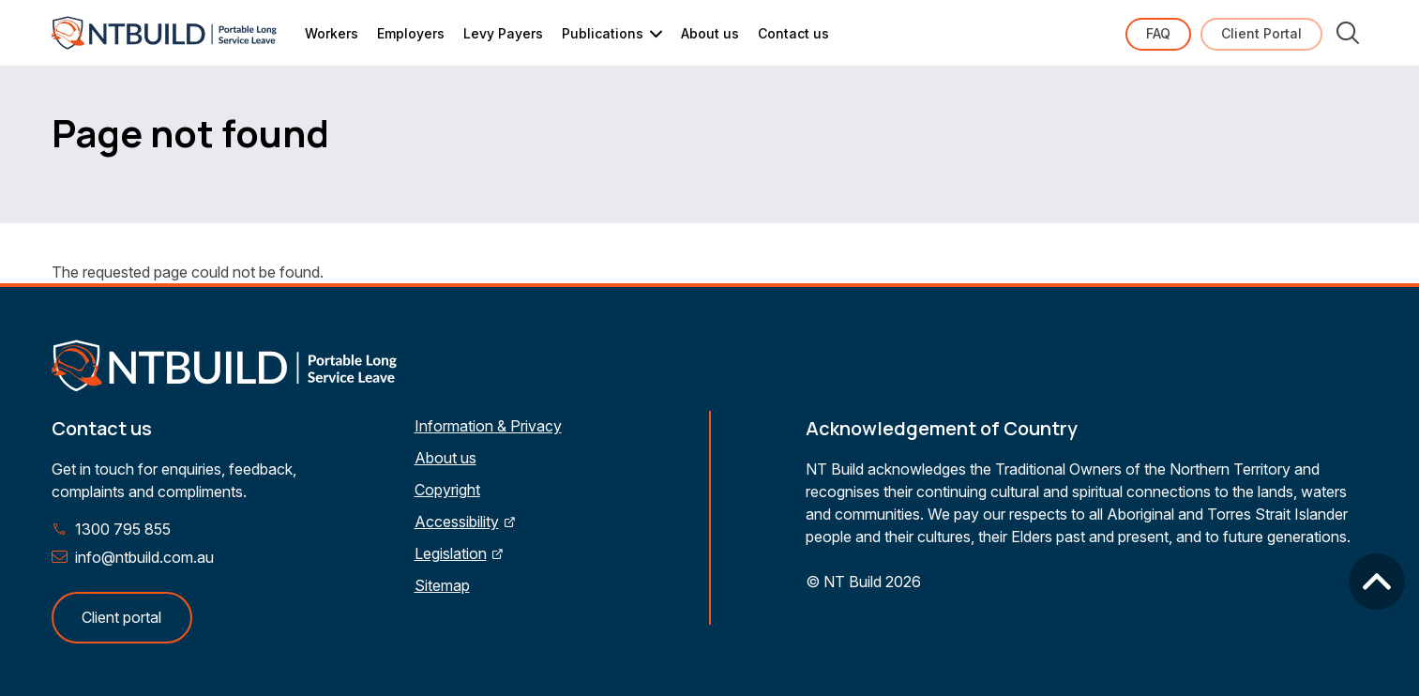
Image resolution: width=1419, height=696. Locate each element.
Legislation (451, 553)
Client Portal (1261, 33)
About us (710, 33)
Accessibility (457, 521)
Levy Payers (503, 33)
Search (1347, 32)
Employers (411, 33)
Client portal (121, 617)
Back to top (1377, 581)
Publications (602, 33)
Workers (331, 33)
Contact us (793, 33)
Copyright (447, 489)
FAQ (1158, 33)
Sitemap (442, 585)
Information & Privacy (488, 425)
